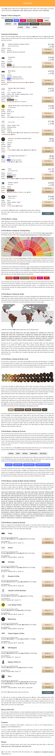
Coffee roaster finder (16, 746)
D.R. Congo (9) (25, 338)
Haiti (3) (24, 340)
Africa (46, 20)
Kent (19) (51, 499)
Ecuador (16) (44, 336)
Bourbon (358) (11, 492)
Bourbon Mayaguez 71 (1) (29, 517)
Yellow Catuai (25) (8, 499)
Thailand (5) (14, 340)
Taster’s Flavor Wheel (47, 233)
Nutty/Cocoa (31, 20)
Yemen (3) (19, 340)
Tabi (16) (27, 501)
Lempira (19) (4, 501)
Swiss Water (17, 464)
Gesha (28, 27)
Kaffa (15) (10, 503)
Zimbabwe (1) (48, 340)
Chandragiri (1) (19, 515)
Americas (8, 24)
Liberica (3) (50, 510)
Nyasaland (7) (9, 506)
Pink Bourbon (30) (39, 497)
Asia (15, 24)
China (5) (3, 340)
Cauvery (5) (50, 508)
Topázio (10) (43, 503)
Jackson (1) (23, 514)
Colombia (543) (5, 332)
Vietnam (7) (45, 338)
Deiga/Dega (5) (49, 506)
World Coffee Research (45, 234)
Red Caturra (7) (18, 506)
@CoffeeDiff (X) (37, 751)
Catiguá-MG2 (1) (49, 515)
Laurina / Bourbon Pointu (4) (17, 510)
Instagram (3, 726)
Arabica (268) (34, 492)
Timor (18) (37, 336)
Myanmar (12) (4, 338)
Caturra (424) (4, 492)
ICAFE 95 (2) (24, 512)
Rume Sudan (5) (41, 506)
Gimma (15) (48, 501)
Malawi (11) (11, 338)
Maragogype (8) (34, 504)
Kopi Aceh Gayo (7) (43, 504)
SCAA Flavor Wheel (24, 263)
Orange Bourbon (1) (8, 514)
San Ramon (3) (33, 510)
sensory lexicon (22, 258)
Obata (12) (31, 503)
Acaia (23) (15, 499)
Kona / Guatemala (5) (20, 508)
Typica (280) (27, 492)
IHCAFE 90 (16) (40, 501)
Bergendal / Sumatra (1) (9, 515)
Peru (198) (26, 332)
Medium (28, 409)
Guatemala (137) (34, 332)
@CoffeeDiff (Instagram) (48, 751)
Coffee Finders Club (26, 746)
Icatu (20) (46, 499)
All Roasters (47, 692)
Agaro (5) (45, 508)
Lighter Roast (45, 24)
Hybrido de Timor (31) (29, 497)
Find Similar (48, 49)
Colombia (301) (20, 492)
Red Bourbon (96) (5, 495)
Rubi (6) (24, 506)
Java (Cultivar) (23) (23, 499)
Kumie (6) (29, 506)
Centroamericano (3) (42, 510)
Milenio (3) (17, 512)
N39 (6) (34, 506)
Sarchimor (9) (9, 504)
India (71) (51, 334)
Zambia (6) (51, 338)
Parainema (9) (50, 503)
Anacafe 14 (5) (10, 508)
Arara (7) (51, 504)
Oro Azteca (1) (16, 514)
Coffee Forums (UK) (6, 746)
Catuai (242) (41, 492)
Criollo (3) (12, 512)
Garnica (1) (29, 514)
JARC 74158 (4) (5, 510)
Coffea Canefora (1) (40, 515)
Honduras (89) (37, 334)
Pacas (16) (32, 501)
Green (11, 409)
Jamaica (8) (32, 338)
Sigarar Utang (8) (25, 504)
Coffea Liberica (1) (11, 517)
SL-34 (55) (24, 495)
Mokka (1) (3, 517)
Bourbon (20, 27)
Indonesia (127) (43, 332)
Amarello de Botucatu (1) (39, 514)
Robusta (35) (13, 497)
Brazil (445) (12, 332)
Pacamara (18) (12, 501)
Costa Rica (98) (20, 334)
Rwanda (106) (4, 334)
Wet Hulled (43, 453)
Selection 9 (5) (38, 508)
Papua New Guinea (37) (15, 336)
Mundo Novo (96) (49, 493)
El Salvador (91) (29, 334)
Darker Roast (34, 24)
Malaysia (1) (42, 340)
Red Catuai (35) (5, 497)
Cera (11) (37, 503)
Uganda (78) (45, 334)
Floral (23, 20)
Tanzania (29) (25, 336)
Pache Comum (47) (32, 495)
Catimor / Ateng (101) (39, 493)
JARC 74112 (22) (33, 499)
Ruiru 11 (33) (19, 497)
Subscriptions (23, 24)
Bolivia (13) (50, 336)
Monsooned (33, 453)
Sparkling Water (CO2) (43, 464)
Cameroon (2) (30, 340)
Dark (44, 409)
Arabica (35, 27)
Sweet (33, 278)
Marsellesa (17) (20, 501)
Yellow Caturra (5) (30, 508)
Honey (18, 453)
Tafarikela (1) (26, 515)
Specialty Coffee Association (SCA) (29, 234)
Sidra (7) (3, 506)
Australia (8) (38, 338)
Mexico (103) (12, 334)
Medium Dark (36, 409)
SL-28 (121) (30, 493)
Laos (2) (36, 340)
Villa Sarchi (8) (16, 504)
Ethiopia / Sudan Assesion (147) (19, 493)
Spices (16, 278)
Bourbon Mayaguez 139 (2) (34, 512)
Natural (25, 453)
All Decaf (8, 464)
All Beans (9, 20)
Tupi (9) (3, 504)
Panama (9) (18, 338)
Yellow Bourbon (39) (48, 495)
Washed (11, 453)
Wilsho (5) (3, 508)
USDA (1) (32, 515)
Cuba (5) (8, 340)
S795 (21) (40, 499)
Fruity (40, 20)
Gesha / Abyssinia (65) (16, 495)
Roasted (9, 278)
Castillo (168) (7, 493)
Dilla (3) (26, 510)
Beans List (47, 539)
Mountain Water (28, 464)
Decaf (16, 20)
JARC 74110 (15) (18, 503)
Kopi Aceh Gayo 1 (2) (47, 512)
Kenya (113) (50, 332)
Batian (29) (46, 497)
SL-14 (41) (40, 495)
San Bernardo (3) (5, 512)
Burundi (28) (32, 336)
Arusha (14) (25, 503)
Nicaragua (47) (4, 336)
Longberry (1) (19, 517)
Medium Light (19, 409)
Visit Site (47, 52)
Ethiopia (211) (19, 332)
